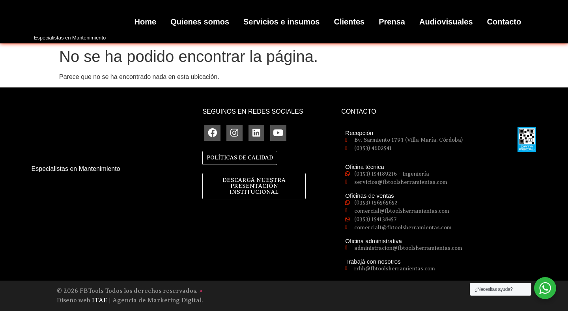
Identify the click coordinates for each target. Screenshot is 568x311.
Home (146, 21)
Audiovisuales (446, 21)
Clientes (349, 21)
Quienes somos (199, 21)
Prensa (392, 21)
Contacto (504, 21)
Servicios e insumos (281, 21)
